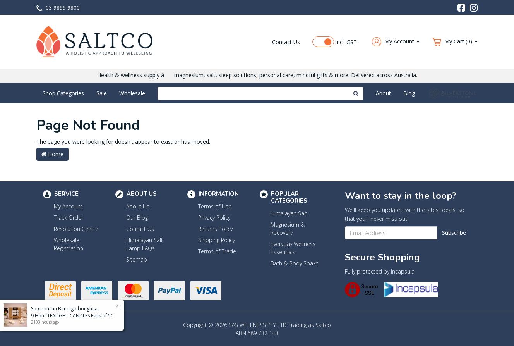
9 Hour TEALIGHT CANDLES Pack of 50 (72, 315)
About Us (137, 206)
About (383, 93)
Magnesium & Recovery (288, 228)
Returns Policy (215, 228)
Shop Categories (63, 93)
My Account (68, 206)
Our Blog (137, 217)
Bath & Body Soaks (295, 263)
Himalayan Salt (289, 213)
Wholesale (132, 93)
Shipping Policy (216, 240)
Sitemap (136, 259)
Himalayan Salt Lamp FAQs (144, 244)
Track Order (68, 217)
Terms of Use (214, 206)
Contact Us (286, 42)
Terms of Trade (217, 251)
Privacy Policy (214, 217)
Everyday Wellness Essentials (293, 248)
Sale (101, 93)
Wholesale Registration (68, 244)
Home (52, 154)
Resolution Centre (76, 228)
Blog (409, 93)
